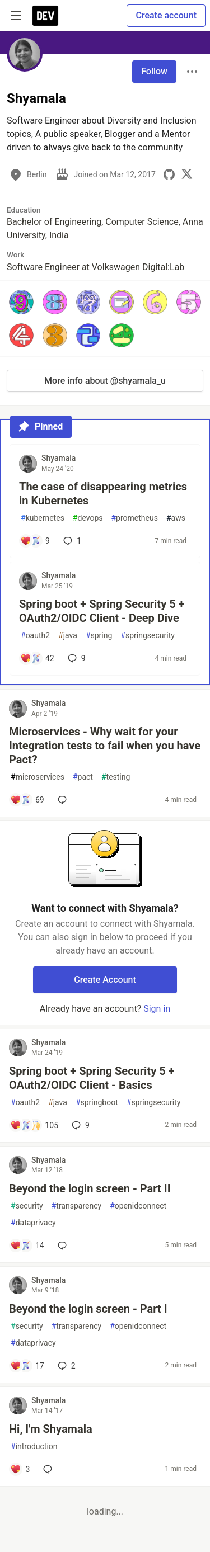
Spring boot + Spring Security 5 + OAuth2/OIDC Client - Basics (92, 1078)
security (27, 1206)
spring (99, 635)
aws (175, 518)
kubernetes (42, 518)
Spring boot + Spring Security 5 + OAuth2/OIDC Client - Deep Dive (102, 611)
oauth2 (35, 635)
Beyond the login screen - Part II (90, 1188)
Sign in (156, 1008)
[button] (21, 302)
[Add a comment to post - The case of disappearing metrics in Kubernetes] (35, 541)
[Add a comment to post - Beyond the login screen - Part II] (27, 1245)
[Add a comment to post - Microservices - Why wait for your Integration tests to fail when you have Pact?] (27, 800)
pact (83, 777)
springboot (97, 1102)
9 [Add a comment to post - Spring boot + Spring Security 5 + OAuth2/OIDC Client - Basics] (79, 1125)
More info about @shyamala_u (105, 380)
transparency (76, 1206)
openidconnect (138, 1206)
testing (115, 777)
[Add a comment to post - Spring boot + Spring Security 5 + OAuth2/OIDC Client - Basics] (34, 1125)
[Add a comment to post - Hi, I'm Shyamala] (19, 1469)
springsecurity (147, 635)
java (67, 635)
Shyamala (58, 458)
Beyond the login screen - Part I (88, 1308)
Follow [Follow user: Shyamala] (154, 71)
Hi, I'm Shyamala (50, 1429)
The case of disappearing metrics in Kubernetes (103, 493)
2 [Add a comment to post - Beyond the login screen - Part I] (65, 1365)
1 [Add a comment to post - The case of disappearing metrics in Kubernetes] (71, 541)
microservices (37, 777)
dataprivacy (33, 1223)
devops (88, 518)
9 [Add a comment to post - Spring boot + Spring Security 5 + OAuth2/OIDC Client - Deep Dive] (76, 658)
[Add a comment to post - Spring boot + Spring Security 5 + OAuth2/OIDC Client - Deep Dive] (37, 658)
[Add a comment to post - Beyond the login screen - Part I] (27, 1366)
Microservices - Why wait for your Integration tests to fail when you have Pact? (104, 745)
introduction (34, 1446)
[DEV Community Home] (45, 15)
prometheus (134, 518)
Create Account (105, 979)
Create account (166, 15)
